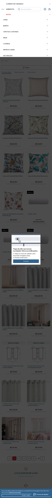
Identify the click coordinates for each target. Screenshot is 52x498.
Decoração (26, 55)
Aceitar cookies (26, 495)
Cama (26, 19)
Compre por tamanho (28, 4)
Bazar (28, 14)
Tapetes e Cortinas (26, 31)
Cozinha (26, 43)
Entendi (26, 261)
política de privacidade (15, 492)
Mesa (26, 37)
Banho (26, 25)
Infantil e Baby (26, 49)
